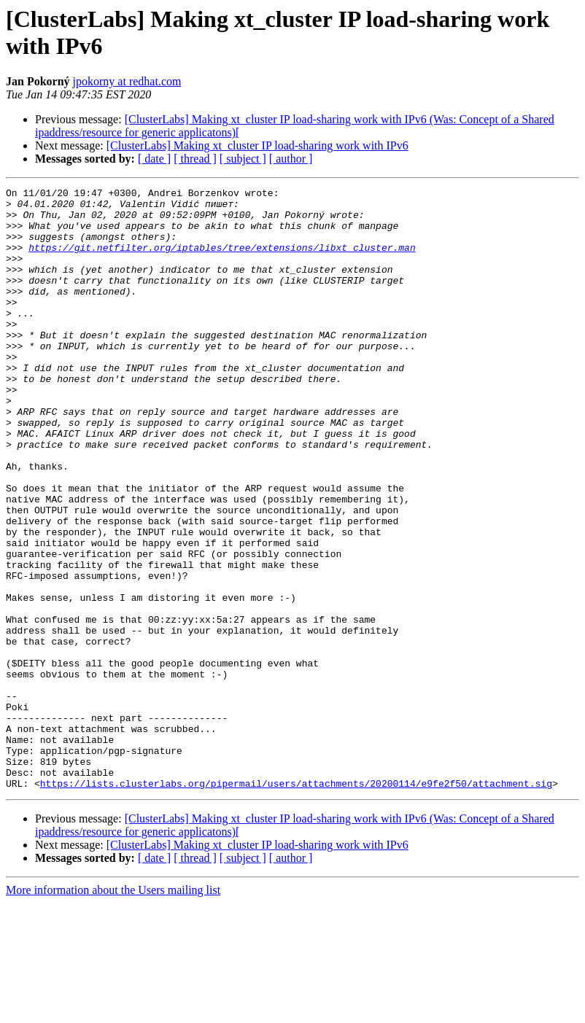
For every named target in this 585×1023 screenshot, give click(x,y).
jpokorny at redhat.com (127, 81)
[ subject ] (243, 158)
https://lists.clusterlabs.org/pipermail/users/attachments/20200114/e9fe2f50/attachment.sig (296, 903)
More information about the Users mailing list (113, 1010)
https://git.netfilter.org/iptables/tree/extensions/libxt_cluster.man (221, 260)
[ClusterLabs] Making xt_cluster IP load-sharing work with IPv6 (257, 145)
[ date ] (154, 158)
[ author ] (291, 158)
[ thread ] (195, 158)
